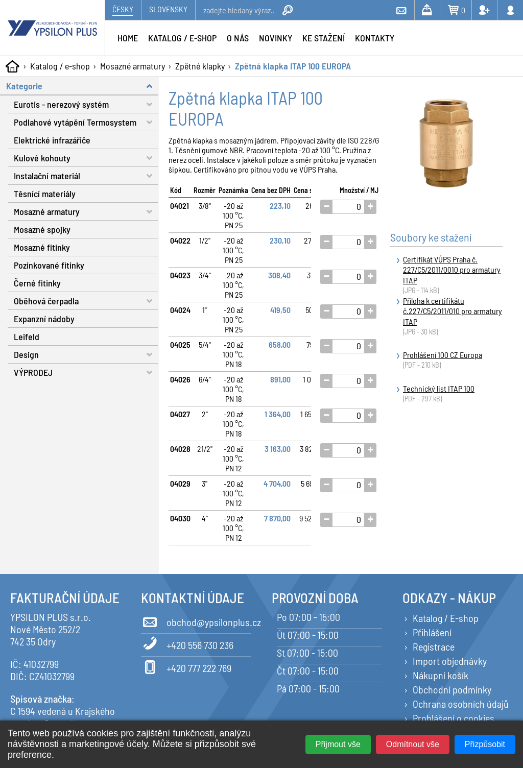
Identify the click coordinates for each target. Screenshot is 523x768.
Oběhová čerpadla (86, 301)
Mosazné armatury (132, 65)
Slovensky (168, 9)
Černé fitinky (37, 283)
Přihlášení (432, 632)
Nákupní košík (440, 675)
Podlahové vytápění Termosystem (86, 122)
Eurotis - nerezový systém (86, 104)
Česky (122, 9)
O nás (238, 37)
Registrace (434, 646)
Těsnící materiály (45, 193)
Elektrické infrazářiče (52, 140)
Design (86, 355)
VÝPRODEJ (86, 372)
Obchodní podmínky (452, 689)
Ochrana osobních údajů (461, 704)
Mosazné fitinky (42, 247)
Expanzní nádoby (44, 318)
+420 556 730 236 (187, 643)
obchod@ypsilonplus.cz (196, 620)
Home (127, 37)
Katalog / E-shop (446, 618)
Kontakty (374, 37)
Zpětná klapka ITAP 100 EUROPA (293, 65)
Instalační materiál (86, 176)
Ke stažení (323, 37)
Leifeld (26, 336)
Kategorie (82, 86)
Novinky (275, 37)
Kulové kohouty (86, 158)
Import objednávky (450, 661)
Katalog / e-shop (60, 65)
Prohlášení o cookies (453, 718)
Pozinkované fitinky (49, 265)
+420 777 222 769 (186, 666)
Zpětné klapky (200, 65)
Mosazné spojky (42, 229)
